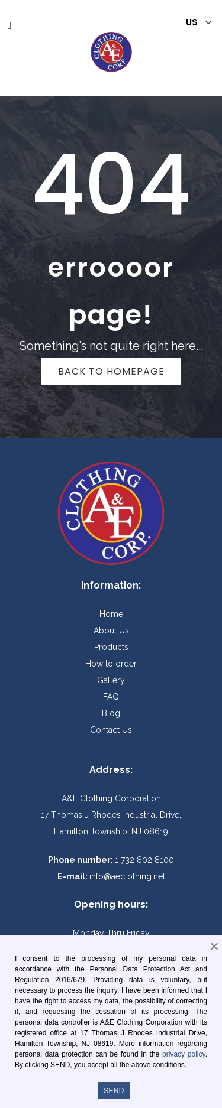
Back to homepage (111, 371)
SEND (114, 1091)
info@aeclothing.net (127, 876)
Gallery (111, 680)
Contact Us (111, 730)
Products (111, 647)
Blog (111, 713)
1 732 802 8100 (144, 860)
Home (111, 614)
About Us (111, 630)
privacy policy (183, 1054)
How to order (111, 663)
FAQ (111, 696)
